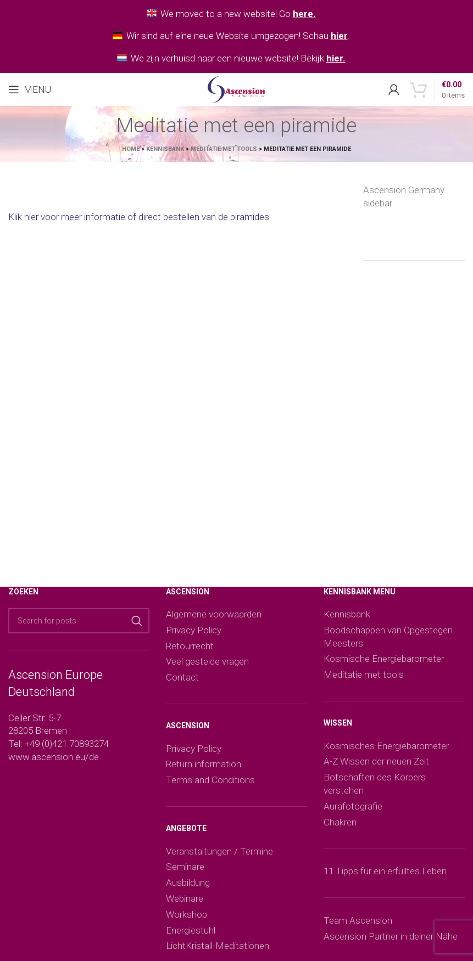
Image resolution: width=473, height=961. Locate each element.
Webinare (184, 898)
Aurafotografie (353, 806)
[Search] (78, 620)
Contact (182, 677)
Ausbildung (188, 882)
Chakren (340, 822)
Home (131, 149)
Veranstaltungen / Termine (219, 851)
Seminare (185, 866)
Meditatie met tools (224, 149)
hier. (336, 58)
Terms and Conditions (210, 779)
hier (339, 35)
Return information (203, 763)
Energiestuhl (190, 930)
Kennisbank (165, 149)
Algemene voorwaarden (213, 614)
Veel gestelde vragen (207, 661)
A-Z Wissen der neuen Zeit (376, 761)
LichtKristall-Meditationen (217, 945)
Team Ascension (358, 920)
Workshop (186, 914)
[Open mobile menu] (30, 89)
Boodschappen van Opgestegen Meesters (388, 637)
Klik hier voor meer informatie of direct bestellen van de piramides (138, 216)
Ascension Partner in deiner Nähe (391, 936)
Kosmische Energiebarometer (384, 658)
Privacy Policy (193, 630)
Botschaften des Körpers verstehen (375, 784)
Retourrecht (190, 645)
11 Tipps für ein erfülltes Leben (385, 871)
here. (304, 13)
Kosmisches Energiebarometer (386, 745)
